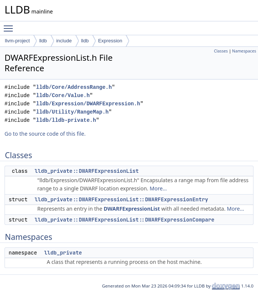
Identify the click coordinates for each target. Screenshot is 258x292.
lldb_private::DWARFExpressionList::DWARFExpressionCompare (124, 219)
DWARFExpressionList (132, 208)
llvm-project (17, 40)
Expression (110, 40)
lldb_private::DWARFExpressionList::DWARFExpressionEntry (121, 199)
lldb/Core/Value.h (63, 95)
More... (158, 188)
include (64, 40)
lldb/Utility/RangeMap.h (72, 111)
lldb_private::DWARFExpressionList (87, 171)
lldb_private (63, 252)
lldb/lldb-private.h (66, 120)
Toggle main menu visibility (10, 25)
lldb (43, 40)
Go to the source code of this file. (45, 133)
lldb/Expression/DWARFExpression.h (88, 103)
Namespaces (244, 51)
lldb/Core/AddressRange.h (74, 87)
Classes (221, 51)
